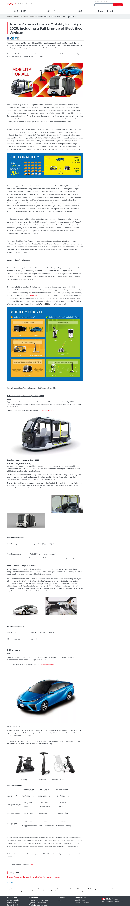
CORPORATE (21, 10)
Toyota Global (12, 905)
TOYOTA (50, 10)
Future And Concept (21, 877)
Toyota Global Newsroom (38, 900)
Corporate (56, 877)
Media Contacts (112, 899)
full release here (47, 410)
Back (11, 882)
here (31, 864)
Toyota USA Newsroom (37, 902)
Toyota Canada (13, 900)
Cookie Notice (80, 900)
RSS (59, 900)
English (10, 877)
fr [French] (107, 1)
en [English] (104, 1)
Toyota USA (11, 902)
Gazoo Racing (108, 10)
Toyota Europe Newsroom (38, 905)
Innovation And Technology (40, 877)
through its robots (34, 295)
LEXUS (79, 10)
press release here (47, 664)
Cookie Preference (82, 902)
